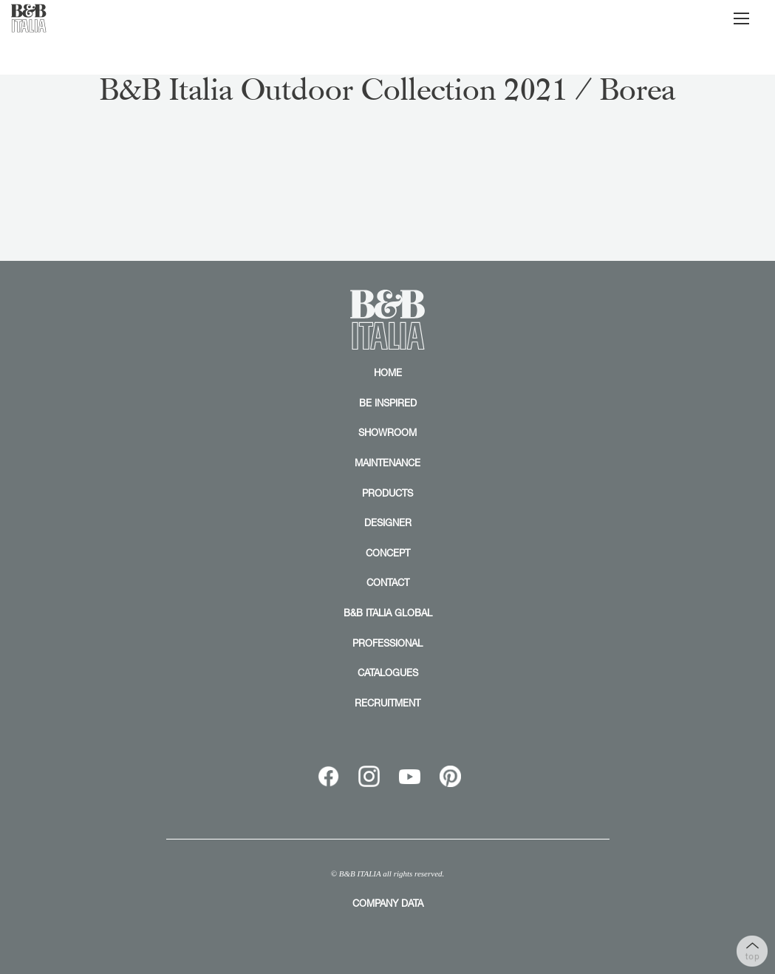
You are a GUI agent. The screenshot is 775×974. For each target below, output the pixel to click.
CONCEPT (388, 553)
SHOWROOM (387, 432)
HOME (388, 372)
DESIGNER (388, 522)
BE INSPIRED (388, 403)
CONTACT (387, 582)
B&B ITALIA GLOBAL (388, 613)
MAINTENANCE (387, 463)
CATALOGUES (388, 672)
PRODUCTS (387, 493)
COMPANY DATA (387, 903)
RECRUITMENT (387, 703)
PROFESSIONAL (387, 643)
